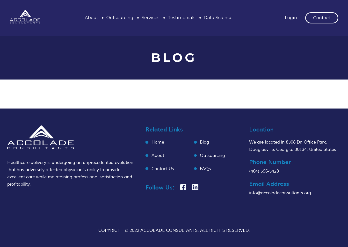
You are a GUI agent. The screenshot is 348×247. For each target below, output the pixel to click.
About (91, 17)
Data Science (218, 17)
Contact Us (163, 169)
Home (158, 142)
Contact (321, 18)
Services (151, 17)
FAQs (205, 169)
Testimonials (182, 17)
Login (291, 17)
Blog (204, 142)
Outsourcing (119, 17)
